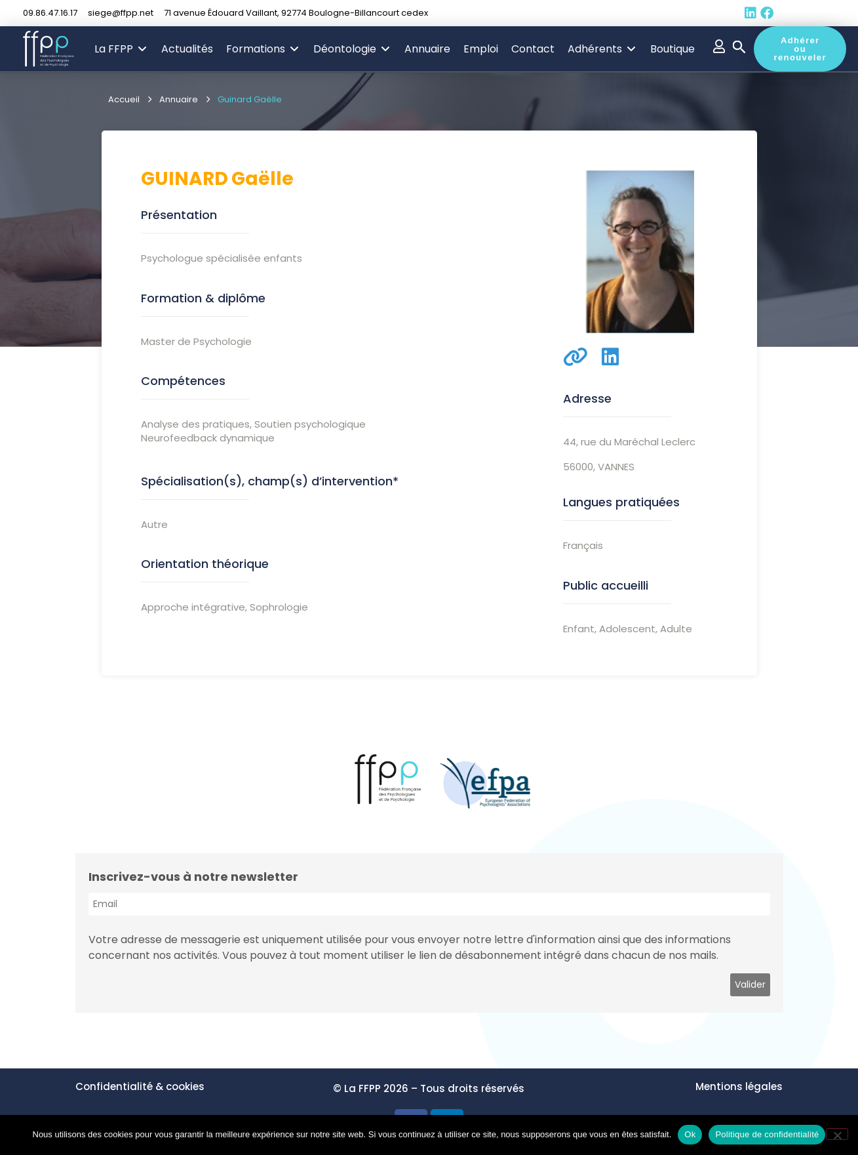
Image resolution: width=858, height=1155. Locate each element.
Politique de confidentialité (767, 1134)
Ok (689, 1134)
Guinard (184, 179)
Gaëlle (262, 179)
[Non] (837, 1134)
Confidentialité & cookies (140, 1086)
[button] (121, 49)
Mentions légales (739, 1086)
